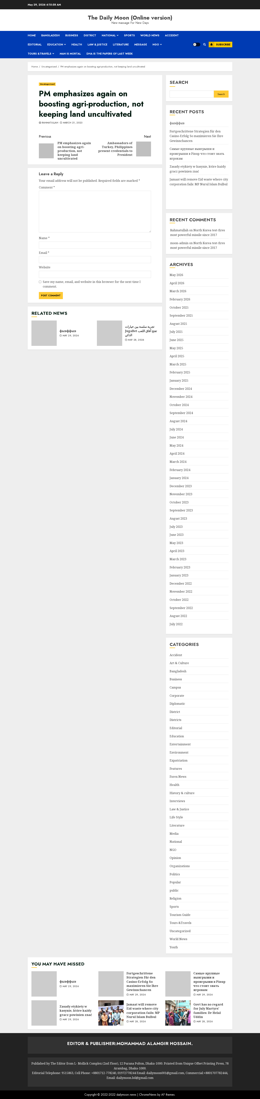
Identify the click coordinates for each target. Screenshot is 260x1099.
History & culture (182, 793)
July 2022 (176, 624)
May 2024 (176, 445)
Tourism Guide (180, 915)
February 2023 (180, 567)
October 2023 (179, 502)
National (109, 35)
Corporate (177, 696)
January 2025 (179, 380)
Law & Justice (97, 44)
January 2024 (179, 478)
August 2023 (178, 518)
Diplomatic (177, 704)
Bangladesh (50, 35)
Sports (129, 35)
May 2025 (176, 348)
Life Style (176, 817)
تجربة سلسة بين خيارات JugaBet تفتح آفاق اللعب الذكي (109, 333)
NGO (156, 44)
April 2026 (177, 283)
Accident (172, 35)
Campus (175, 687)
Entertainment (180, 744)
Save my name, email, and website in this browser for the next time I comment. (92, 284)
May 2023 (176, 543)
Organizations (180, 866)
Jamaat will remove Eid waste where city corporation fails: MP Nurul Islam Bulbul (111, 1013)
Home (32, 35)
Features (176, 769)
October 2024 (179, 405)
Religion (175, 898)
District (90, 35)
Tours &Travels (39, 53)
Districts (175, 720)
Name (44, 238)
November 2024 (181, 397)
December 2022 (181, 583)
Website (44, 267)
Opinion (175, 858)
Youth (174, 947)
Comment (47, 187)
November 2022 (181, 591)
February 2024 (180, 470)
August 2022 (178, 616)
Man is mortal (70, 53)
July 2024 (176, 429)
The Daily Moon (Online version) (130, 18)
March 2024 (178, 462)
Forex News (178, 777)
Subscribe (219, 44)
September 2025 (181, 315)
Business (71, 35)
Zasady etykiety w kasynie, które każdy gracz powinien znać (44, 1013)
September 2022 (181, 608)
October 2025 (179, 307)
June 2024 (177, 437)
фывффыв (44, 333)
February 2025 (180, 372)
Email (44, 253)
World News (149, 35)
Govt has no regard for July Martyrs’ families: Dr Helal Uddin (178, 1013)
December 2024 (181, 389)
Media (174, 834)
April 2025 (177, 356)
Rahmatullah (50, 122)
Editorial (35, 44)
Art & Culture (179, 663)
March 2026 (178, 291)
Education (55, 44)
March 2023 (178, 559)
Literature (121, 44)
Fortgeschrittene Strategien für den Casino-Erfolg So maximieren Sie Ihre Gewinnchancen (196, 136)
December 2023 (181, 486)
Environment (179, 752)
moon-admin (179, 243)
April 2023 (177, 551)
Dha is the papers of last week (109, 53)
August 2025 (178, 324)
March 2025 (178, 364)
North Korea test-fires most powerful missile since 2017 (197, 245)
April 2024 (177, 453)
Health (76, 44)
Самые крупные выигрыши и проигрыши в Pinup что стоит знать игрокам (197, 153)
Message (140, 44)
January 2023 (179, 575)
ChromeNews (147, 1094)
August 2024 (178, 421)
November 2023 (181, 494)
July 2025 (176, 332)
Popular (175, 882)
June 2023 (177, 535)
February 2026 (180, 299)
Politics (175, 874)
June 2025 (177, 340)
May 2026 (176, 275)
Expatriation (178, 760)
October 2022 (179, 600)
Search (179, 82)
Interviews (177, 801)
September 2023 (181, 510)
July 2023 (176, 527)
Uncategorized (47, 84)
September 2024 (181, 413)
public (174, 890)
